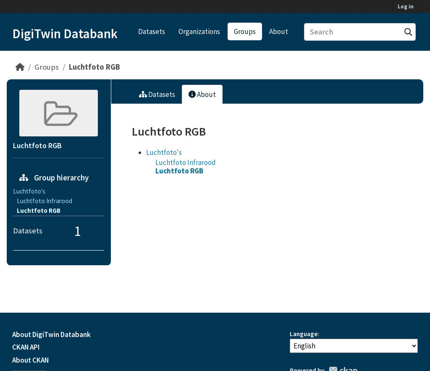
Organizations (199, 31)
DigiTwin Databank (65, 34)
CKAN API (25, 347)
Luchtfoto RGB (94, 67)
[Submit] (408, 32)
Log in (406, 6)
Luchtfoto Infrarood (185, 162)
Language (303, 334)
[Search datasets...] (360, 32)
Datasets (151, 31)
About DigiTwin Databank (51, 334)
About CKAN (30, 360)
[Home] (20, 67)
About (278, 31)
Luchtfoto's (164, 152)
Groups (245, 31)
